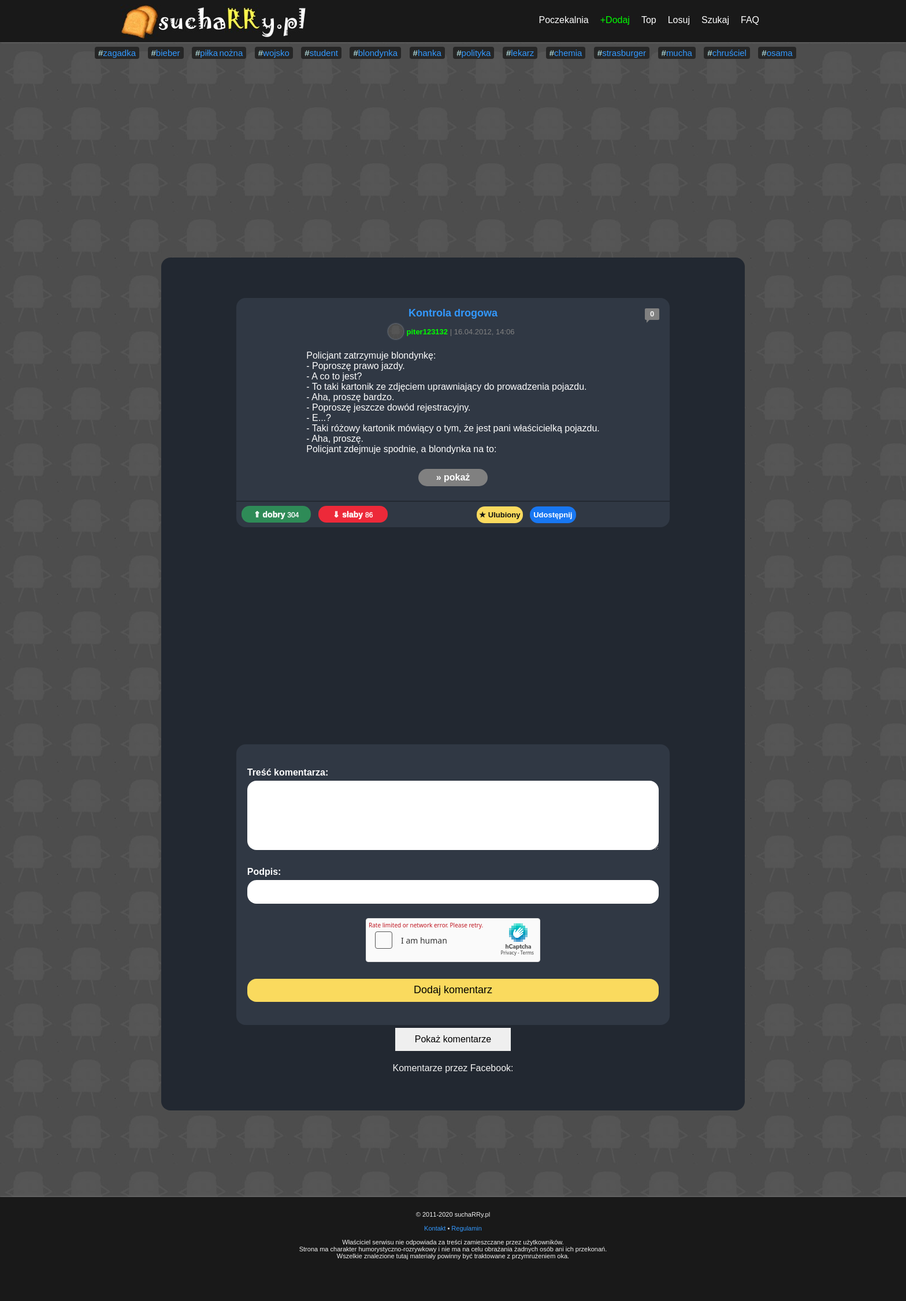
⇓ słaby (353, 514)
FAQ (750, 20)
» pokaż (453, 477)
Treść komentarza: (453, 808)
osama (780, 53)
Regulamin (466, 1228)
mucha (679, 53)
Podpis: (453, 885)
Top (648, 20)
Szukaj (715, 20)
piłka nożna (221, 53)
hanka (429, 53)
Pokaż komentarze (453, 1039)
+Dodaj (615, 20)
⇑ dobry (276, 514)
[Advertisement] (453, 159)
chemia (568, 53)
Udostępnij (552, 514)
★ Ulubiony (499, 514)
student (324, 53)
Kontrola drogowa (453, 313)
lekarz (522, 53)
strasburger (624, 53)
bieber (168, 53)
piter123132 (420, 331)
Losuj (679, 20)
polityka (476, 53)
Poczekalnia (563, 20)
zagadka (119, 53)
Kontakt (434, 1228)
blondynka (378, 53)
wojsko (276, 53)
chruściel (729, 53)
